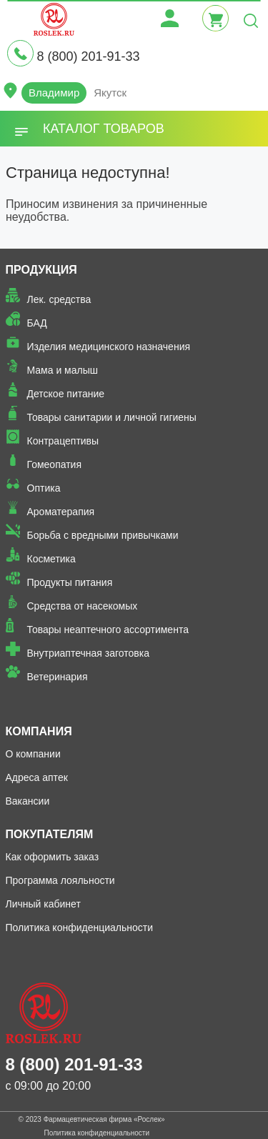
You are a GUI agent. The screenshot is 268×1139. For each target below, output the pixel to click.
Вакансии (28, 801)
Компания (39, 731)
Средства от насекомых (82, 606)
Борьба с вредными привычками (103, 535)
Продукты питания (70, 582)
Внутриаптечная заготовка (88, 653)
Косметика (51, 558)
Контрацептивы (63, 441)
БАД (37, 323)
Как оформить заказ (52, 856)
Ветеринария (57, 676)
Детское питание (66, 393)
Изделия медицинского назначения (109, 346)
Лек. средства (59, 299)
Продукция (41, 270)
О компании (33, 754)
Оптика (44, 488)
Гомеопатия (54, 464)
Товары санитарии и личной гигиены (112, 417)
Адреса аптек (37, 777)
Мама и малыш (63, 370)
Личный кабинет (43, 904)
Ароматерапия (61, 511)
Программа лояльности (60, 880)
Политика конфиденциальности (80, 927)
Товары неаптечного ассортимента (108, 629)
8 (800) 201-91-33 (87, 56)
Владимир (54, 92)
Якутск (110, 92)
